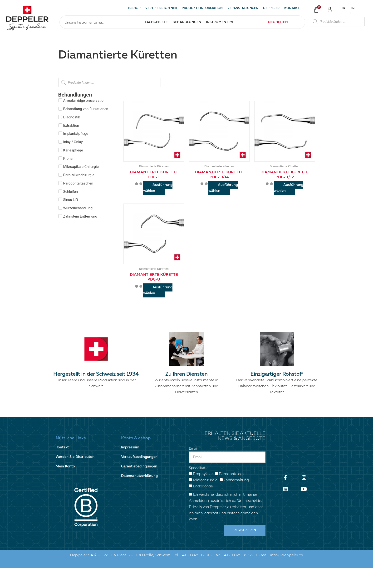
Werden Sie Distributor (75, 457)
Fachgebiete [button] (156, 22)
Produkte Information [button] (202, 8)
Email (193, 448)
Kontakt (291, 8)
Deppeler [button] (271, 8)
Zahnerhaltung (236, 480)
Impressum (130, 447)
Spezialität (197, 468)
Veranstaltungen (242, 8)
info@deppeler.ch (286, 555)
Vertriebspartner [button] (161, 8)
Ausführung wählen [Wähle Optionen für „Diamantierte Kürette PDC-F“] (158, 188)
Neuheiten (278, 22)
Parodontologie (232, 474)
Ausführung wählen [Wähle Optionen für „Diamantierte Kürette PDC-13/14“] (223, 188)
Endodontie (203, 486)
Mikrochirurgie (205, 480)
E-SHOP (134, 8)
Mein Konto (65, 466)
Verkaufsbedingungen (139, 457)
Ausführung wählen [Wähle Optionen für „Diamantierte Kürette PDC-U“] (158, 290)
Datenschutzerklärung (139, 476)
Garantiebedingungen (139, 466)
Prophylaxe (203, 474)
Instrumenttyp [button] (220, 22)
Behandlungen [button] (186, 22)
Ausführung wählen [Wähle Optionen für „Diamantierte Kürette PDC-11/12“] (288, 188)
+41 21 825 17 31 (194, 555)
